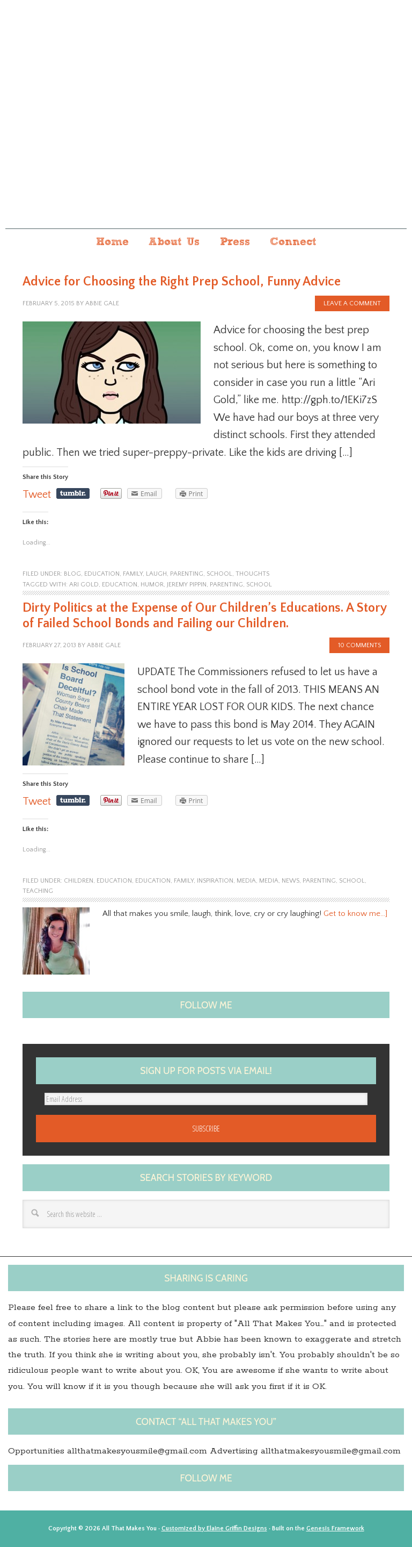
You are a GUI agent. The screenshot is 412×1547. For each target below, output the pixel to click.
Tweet (37, 494)
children (78, 880)
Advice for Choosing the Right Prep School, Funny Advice (182, 282)
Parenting (226, 584)
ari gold (84, 584)
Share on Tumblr (73, 493)
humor (152, 584)
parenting (186, 573)
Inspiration (215, 880)
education (102, 573)
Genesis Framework (335, 1528)
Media (246, 880)
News (290, 880)
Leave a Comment (352, 303)
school (219, 573)
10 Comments (359, 645)
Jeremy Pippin (187, 584)
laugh (156, 573)
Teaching (38, 890)
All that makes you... (206, 127)
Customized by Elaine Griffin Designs (214, 1528)
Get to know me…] (355, 913)
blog (72, 573)
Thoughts (252, 573)
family (133, 573)
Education (119, 584)
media (268, 880)
